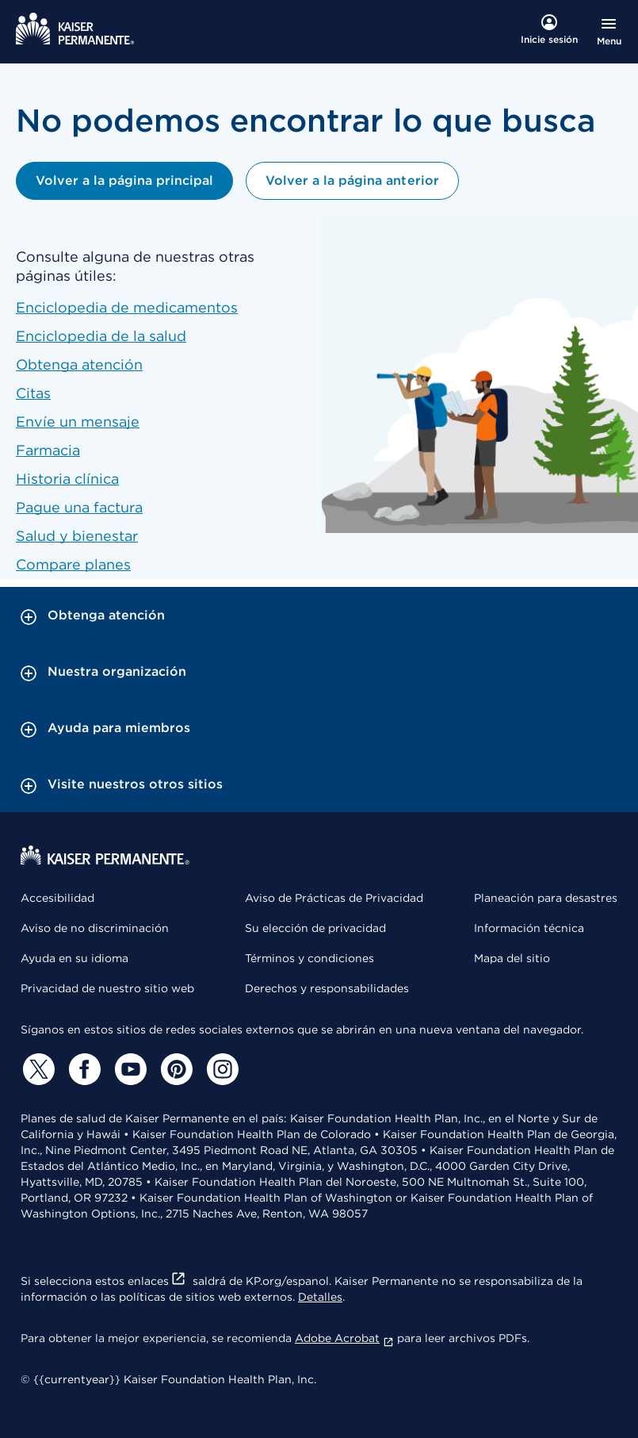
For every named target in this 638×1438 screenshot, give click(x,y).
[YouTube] (128, 1069)
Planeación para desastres (545, 898)
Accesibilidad (57, 898)
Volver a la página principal (124, 180)
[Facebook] (82, 1069)
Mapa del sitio (512, 958)
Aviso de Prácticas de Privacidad (334, 898)
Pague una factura (79, 507)
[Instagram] (220, 1069)
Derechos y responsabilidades (327, 988)
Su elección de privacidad (315, 928)
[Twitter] (36, 1069)
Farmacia (48, 450)
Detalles (320, 1296)
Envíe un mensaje (77, 421)
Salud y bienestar (77, 535)
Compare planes (73, 564)
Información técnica (529, 928)
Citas (33, 393)
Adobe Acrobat (344, 1338)
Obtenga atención (79, 364)
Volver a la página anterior (352, 180)
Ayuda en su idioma (74, 958)
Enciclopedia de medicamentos (127, 307)
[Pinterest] (174, 1069)
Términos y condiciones (309, 958)
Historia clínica (67, 478)
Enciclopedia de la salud (101, 336)
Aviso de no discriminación (95, 928)
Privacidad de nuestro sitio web (107, 988)
